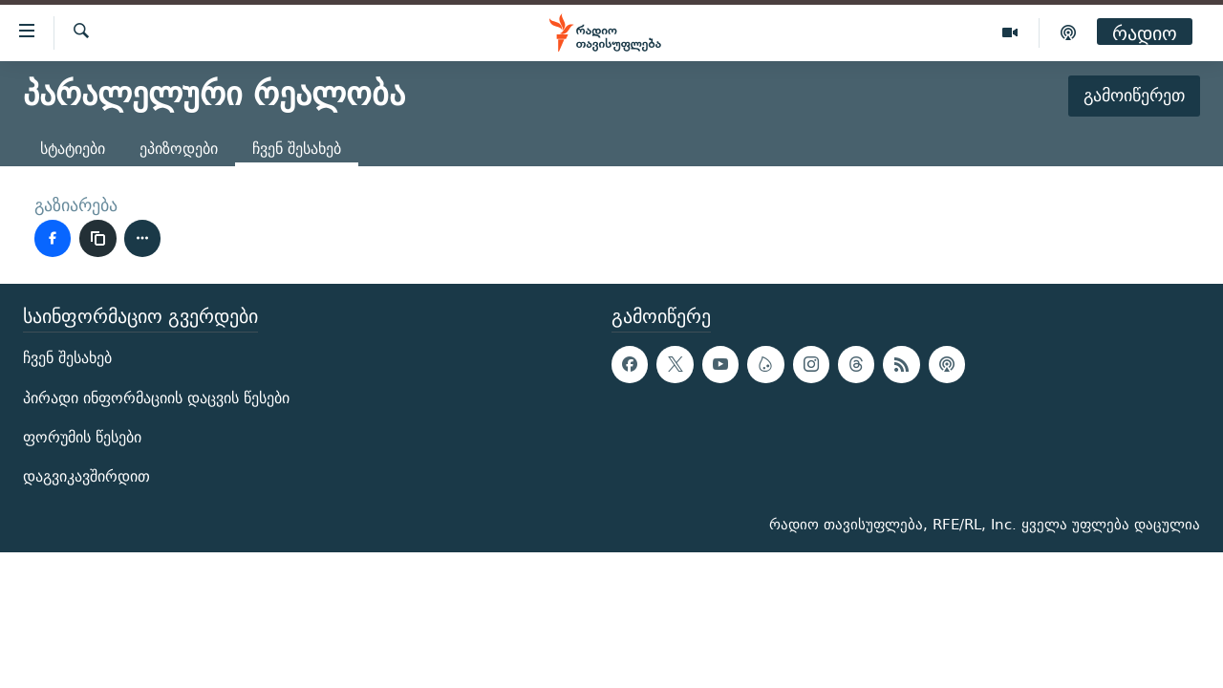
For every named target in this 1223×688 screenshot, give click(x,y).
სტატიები (72, 148)
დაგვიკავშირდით (86, 476)
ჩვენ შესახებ (67, 358)
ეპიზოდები (178, 148)
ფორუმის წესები (82, 436)
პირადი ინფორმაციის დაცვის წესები (156, 397)
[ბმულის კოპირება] (97, 238)
